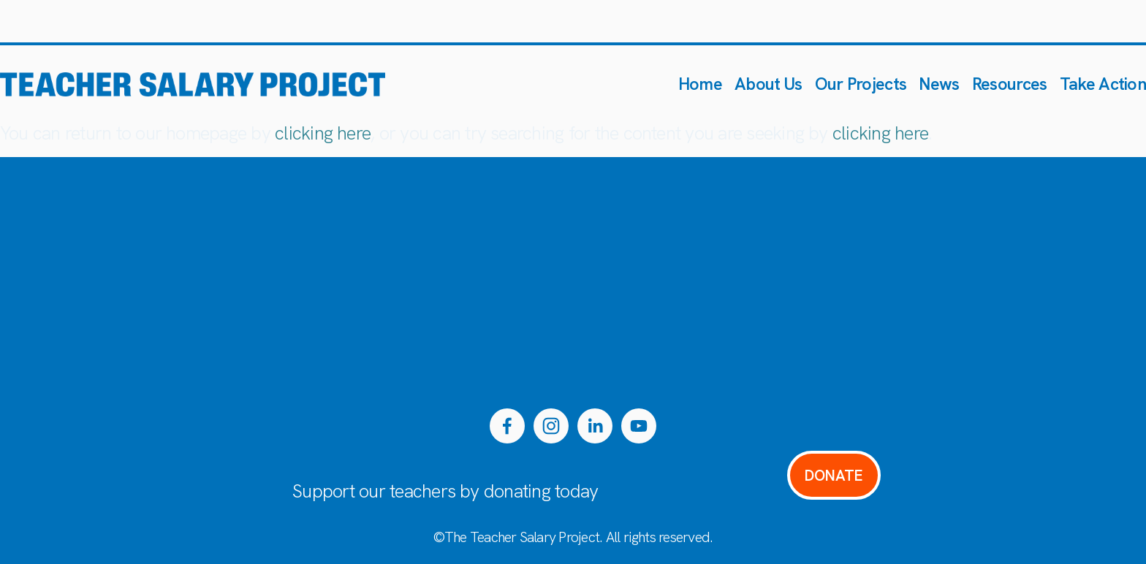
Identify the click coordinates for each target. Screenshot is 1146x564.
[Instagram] (551, 425)
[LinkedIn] (594, 425)
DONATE (833, 475)
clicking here (323, 133)
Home (700, 83)
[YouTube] (638, 425)
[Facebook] (507, 425)
